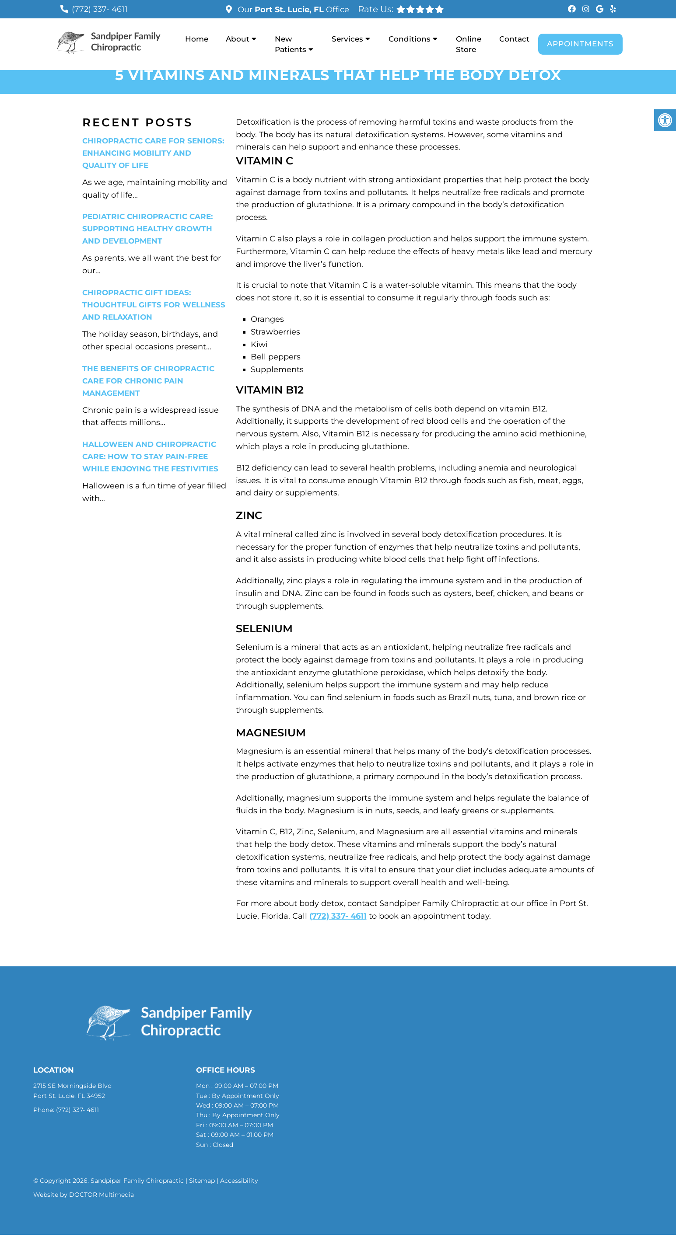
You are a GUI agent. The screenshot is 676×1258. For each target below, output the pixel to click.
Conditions (410, 39)
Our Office (292, 9)
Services (347, 39)
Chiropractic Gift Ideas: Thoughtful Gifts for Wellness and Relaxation (153, 304)
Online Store (468, 44)
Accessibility (239, 1181)
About (237, 39)
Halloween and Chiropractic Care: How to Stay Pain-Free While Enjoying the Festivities (150, 456)
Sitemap (202, 1181)
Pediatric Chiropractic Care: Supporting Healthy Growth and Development (147, 228)
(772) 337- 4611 (100, 9)
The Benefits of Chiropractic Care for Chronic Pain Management (148, 380)
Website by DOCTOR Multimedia (83, 1195)
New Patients (290, 44)
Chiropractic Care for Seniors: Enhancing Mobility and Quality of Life (153, 153)
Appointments (580, 43)
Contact (514, 39)
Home (196, 39)
